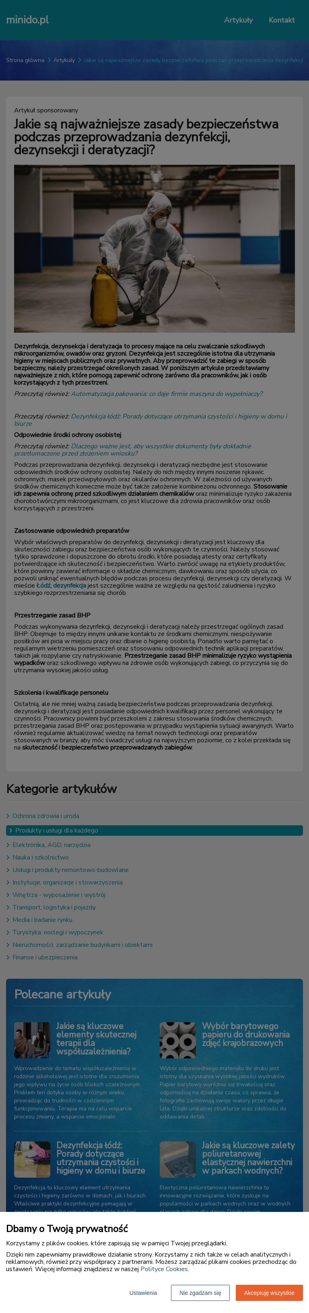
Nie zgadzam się (200, 1293)
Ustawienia (143, 1293)
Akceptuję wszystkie (269, 1293)
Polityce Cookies (164, 1269)
